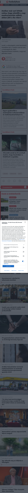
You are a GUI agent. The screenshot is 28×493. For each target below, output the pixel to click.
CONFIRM (8, 266)
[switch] (23, 247)
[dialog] (14, 246)
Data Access (13, 270)
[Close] (25, 222)
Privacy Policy (21, 270)
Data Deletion (7, 270)
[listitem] (14, 244)
